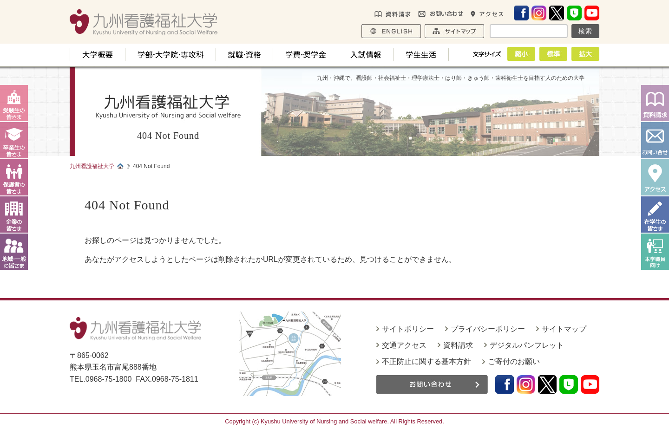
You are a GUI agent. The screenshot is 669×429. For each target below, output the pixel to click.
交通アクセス (404, 345)
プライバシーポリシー (488, 329)
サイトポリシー (408, 329)
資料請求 (458, 345)
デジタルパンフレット (527, 345)
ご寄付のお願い (514, 361)
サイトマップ (564, 329)
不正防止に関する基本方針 (426, 361)
